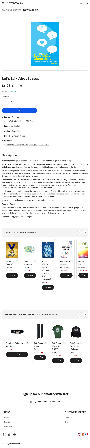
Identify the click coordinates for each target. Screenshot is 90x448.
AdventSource (19, 136)
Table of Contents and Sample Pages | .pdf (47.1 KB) (27, 145)
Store (6, 418)
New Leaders (30, 9)
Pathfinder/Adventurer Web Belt (15, 344)
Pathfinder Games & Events (10, 264)
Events (7, 422)
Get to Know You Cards (28, 264)
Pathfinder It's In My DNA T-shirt (56, 347)
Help (66, 422)
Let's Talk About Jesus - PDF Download (22, 121)
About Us (68, 418)
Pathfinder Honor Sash (38, 346)
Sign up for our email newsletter (45, 401)
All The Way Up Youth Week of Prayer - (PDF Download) (46, 270)
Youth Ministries (11, 9)
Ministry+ (8, 426)
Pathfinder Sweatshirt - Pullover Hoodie (74, 347)
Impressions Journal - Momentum (65, 264)
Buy (19, 110)
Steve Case (16, 131)
